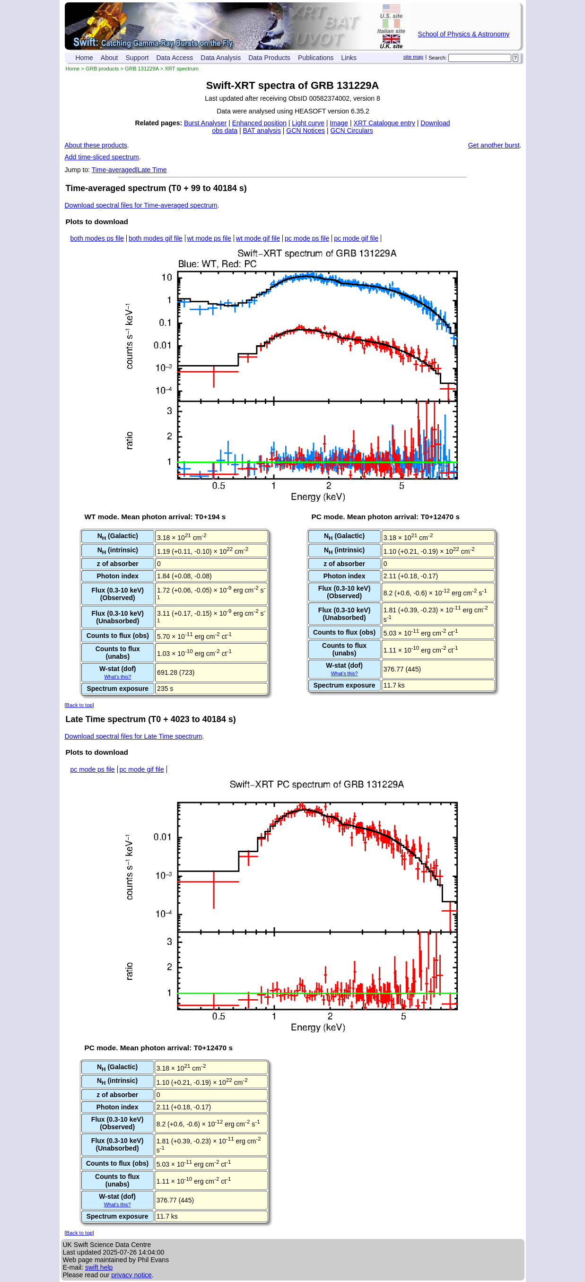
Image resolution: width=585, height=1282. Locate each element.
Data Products (269, 57)
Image (339, 123)
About (109, 57)
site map (413, 57)
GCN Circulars (351, 130)
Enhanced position (259, 123)
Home (84, 57)
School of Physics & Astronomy (464, 34)
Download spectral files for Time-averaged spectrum (141, 205)
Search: (437, 58)
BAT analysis (261, 130)
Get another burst (494, 145)
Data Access (175, 57)
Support (136, 57)
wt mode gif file (258, 238)
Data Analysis (221, 57)
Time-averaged (114, 170)
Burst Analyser (205, 123)
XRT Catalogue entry (384, 123)
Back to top (79, 705)
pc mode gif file (356, 238)
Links (349, 57)
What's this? (117, 677)
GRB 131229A (142, 68)
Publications (316, 57)
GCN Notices (305, 130)
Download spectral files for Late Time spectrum (133, 736)
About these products (96, 145)
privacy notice (131, 1275)
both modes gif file (156, 238)
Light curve (308, 123)
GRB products (102, 68)
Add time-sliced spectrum (102, 157)
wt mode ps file (209, 238)
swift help (99, 1267)
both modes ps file (97, 238)
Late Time (152, 170)
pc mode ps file (307, 238)
